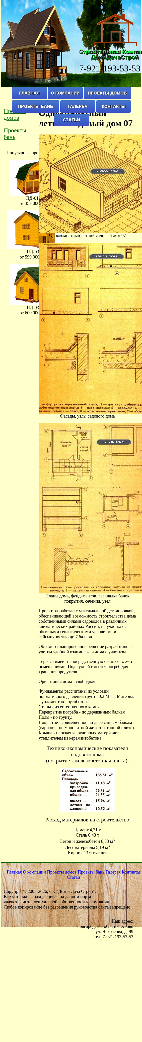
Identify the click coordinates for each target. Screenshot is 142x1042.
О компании (34, 872)
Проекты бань (15, 133)
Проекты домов (62, 872)
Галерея (113, 872)
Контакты (131, 872)
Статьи (73, 877)
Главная (14, 872)
